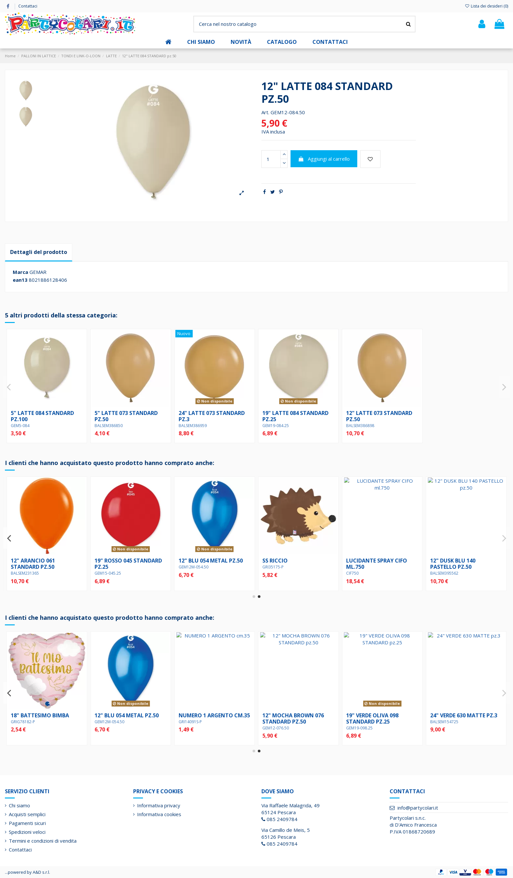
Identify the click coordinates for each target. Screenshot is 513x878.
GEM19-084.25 (275, 425)
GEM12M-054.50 (361, 567)
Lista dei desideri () (486, 6)
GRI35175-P (440, 567)
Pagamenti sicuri (27, 823)
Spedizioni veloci (27, 832)
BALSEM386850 (109, 425)
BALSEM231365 (193, 573)
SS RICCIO (442, 560)
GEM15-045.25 (275, 573)
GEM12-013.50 (192, 728)
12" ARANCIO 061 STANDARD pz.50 (201, 563)
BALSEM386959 (193, 425)
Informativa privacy (158, 805)
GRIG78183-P (23, 567)
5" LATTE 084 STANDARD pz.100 (42, 416)
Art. (265, 112)
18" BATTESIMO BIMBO (40, 560)
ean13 (20, 280)
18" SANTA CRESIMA (120, 715)
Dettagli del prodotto (38, 252)
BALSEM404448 (109, 573)
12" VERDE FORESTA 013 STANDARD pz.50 (208, 718)
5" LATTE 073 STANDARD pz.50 (126, 416)
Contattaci (27, 6)
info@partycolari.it (418, 807)
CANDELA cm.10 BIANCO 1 (44, 715)
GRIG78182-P (358, 722)
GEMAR (37, 272)
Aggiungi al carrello (324, 158)
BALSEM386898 (360, 425)
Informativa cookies (159, 814)
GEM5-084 (20, 425)
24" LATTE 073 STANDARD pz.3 (212, 416)
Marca (20, 272)
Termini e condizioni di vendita (43, 840)
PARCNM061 (22, 722)
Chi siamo (19, 805)
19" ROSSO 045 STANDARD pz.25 (296, 563)
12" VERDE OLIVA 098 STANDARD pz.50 (288, 718)
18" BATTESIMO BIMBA (375, 715)
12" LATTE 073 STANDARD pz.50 (379, 416)
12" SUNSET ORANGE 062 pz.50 (126, 563)
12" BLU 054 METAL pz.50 (378, 560)
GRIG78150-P (107, 722)
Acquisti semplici (27, 814)
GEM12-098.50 (275, 728)
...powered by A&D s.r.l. (27, 872)
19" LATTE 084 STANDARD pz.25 (295, 416)
